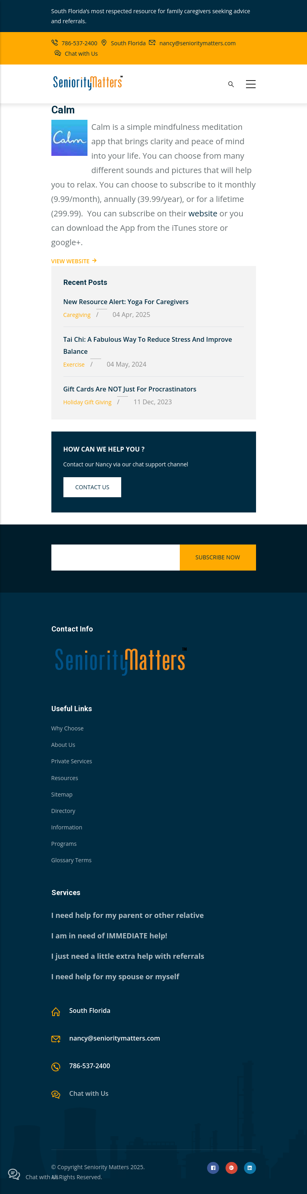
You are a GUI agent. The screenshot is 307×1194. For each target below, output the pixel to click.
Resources (64, 778)
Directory (63, 811)
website (203, 213)
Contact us (92, 487)
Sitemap (62, 794)
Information (67, 827)
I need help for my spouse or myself (115, 976)
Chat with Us (81, 53)
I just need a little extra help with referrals (127, 956)
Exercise (74, 364)
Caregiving (77, 315)
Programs (64, 843)
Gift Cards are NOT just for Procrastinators (130, 389)
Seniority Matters (106, 1167)
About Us (63, 744)
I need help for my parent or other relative (127, 915)
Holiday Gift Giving (87, 402)
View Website (70, 261)
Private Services (71, 761)
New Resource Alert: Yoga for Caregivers (126, 301)
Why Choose (67, 728)
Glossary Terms (71, 860)
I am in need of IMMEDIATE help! (109, 935)
